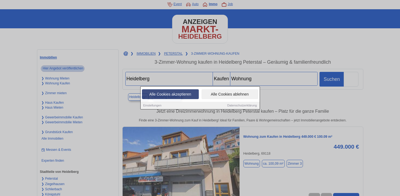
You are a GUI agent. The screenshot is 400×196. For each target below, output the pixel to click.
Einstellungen (152, 106)
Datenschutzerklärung (242, 106)
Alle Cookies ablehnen (230, 95)
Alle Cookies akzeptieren (170, 95)
